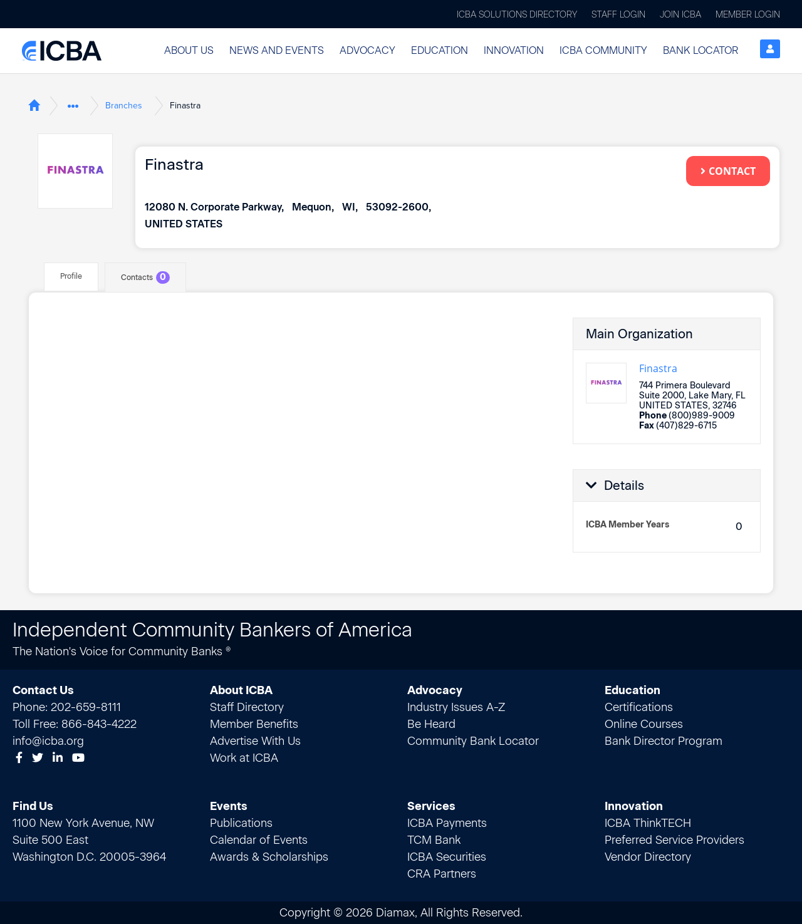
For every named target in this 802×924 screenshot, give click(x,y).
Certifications (639, 707)
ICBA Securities (446, 856)
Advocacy (367, 50)
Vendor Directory (648, 856)
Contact (728, 171)
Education (439, 50)
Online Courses (644, 723)
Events (228, 805)
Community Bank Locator (473, 740)
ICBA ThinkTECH (648, 822)
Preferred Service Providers (674, 839)
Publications (241, 822)
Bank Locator (700, 50)
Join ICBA (680, 14)
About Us (189, 50)
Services (431, 805)
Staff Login (618, 14)
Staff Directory (247, 707)
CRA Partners (441, 873)
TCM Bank (434, 839)
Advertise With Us (255, 740)
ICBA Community (603, 50)
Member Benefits (254, 723)
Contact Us (43, 690)
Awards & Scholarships (269, 856)
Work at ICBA (244, 757)
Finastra (658, 368)
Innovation (514, 50)
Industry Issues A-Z (456, 707)
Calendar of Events (259, 839)
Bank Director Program (663, 740)
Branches (123, 105)
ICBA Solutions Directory (517, 14)
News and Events (276, 50)
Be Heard (431, 723)
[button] (189, 50)
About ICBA (241, 690)
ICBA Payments (447, 822)
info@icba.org (48, 740)
